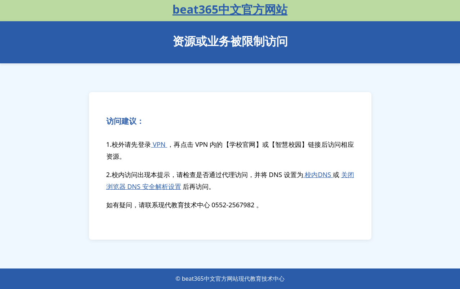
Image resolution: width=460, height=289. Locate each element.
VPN (159, 144)
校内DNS (318, 174)
